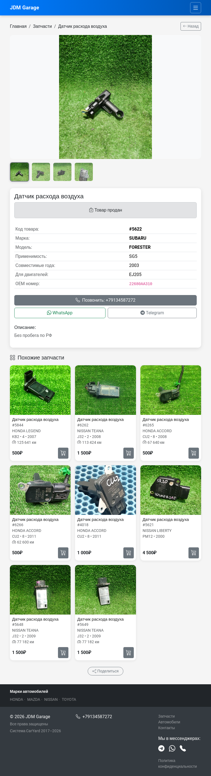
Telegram (152, 312)
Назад (191, 26)
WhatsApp (60, 312)
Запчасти (42, 26)
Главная (18, 26)
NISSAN (51, 699)
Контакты (166, 728)
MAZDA (33, 699)
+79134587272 (97, 716)
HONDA (16, 699)
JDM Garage (24, 7)
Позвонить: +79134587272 (105, 300)
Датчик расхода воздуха (82, 26)
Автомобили (169, 722)
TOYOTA (69, 699)
